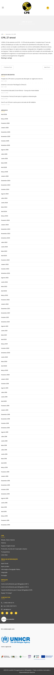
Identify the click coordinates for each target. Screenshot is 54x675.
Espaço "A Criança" (6, 593)
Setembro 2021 (5, 322)
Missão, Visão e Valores (8, 540)
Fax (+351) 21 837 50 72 (10, 606)
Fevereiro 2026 (5, 123)
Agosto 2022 (4, 277)
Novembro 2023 (5, 233)
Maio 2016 (4, 458)
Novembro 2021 (5, 313)
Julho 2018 (4, 436)
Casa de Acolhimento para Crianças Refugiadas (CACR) (16, 590)
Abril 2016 (4, 463)
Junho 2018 (4, 441)
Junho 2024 (4, 202)
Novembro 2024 (5, 185)
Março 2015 (4, 516)
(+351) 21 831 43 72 (9, 603)
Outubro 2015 (5, 489)
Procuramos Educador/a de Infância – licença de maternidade (20, 90)
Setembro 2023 (5, 238)
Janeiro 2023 (5, 264)
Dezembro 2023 (5, 229)
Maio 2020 (4, 361)
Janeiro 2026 (5, 127)
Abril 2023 (4, 255)
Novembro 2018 (5, 419)
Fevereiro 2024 (5, 220)
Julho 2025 (4, 154)
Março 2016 (4, 467)
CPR (25, 24)
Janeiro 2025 (5, 176)
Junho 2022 (4, 282)
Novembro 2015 (5, 485)
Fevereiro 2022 (5, 300)
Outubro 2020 (5, 348)
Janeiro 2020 (5, 379)
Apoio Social (4, 563)
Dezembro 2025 (5, 132)
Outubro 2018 (5, 423)
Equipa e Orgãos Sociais (8, 546)
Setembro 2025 (5, 145)
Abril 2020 (4, 366)
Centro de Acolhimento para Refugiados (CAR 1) (15, 584)
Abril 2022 (4, 291)
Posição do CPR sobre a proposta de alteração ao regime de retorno (22, 79)
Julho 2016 (4, 450)
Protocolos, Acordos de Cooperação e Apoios (14, 549)
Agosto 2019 (4, 388)
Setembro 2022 (5, 273)
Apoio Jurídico (5, 566)
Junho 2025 (4, 158)
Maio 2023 (4, 251)
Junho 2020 (4, 357)
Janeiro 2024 (5, 225)
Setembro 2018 (5, 428)
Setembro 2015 (5, 494)
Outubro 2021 (5, 317)
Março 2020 (4, 370)
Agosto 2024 (5, 194)
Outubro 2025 (5, 141)
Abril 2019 (4, 401)
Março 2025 (4, 172)
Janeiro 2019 (4, 410)
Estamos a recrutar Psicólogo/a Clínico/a (13, 85)
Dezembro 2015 (5, 480)
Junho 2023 (4, 247)
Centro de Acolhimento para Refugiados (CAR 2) (15, 587)
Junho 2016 (4, 454)
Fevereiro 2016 (5, 472)
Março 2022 (4, 295)
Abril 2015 (4, 511)
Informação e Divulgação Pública (10, 569)
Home (20, 24)
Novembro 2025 (5, 136)
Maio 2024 (4, 207)
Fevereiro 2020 (5, 375)
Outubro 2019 (5, 383)
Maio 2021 (4, 335)
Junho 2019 (4, 397)
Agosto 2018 (4, 432)
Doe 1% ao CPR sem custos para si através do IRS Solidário (18, 102)
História (3, 543)
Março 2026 (4, 119)
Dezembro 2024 (5, 180)
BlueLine (32, 672)
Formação (4, 575)
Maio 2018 (4, 445)
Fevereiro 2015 (5, 520)
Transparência (5, 552)
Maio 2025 (4, 163)
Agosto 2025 (4, 149)
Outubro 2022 (5, 269)
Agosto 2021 (4, 326)
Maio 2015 (4, 507)
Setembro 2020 (5, 352)
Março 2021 (4, 344)
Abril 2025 (4, 167)
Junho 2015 (4, 503)
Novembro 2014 (5, 525)
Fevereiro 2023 (5, 260)
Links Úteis (4, 555)
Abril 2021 (4, 339)
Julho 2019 (4, 392)
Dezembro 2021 (5, 308)
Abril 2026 (4, 114)
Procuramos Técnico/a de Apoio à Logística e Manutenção (18, 96)
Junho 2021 (4, 330)
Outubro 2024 (5, 189)
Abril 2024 (4, 211)
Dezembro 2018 (5, 414)
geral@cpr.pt (7, 609)
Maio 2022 (4, 286)
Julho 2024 (4, 198)
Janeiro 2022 (5, 304)
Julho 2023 (4, 242)
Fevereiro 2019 (5, 405)
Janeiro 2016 (4, 476)
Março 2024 (4, 216)
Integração (4, 572)
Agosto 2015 (4, 498)
